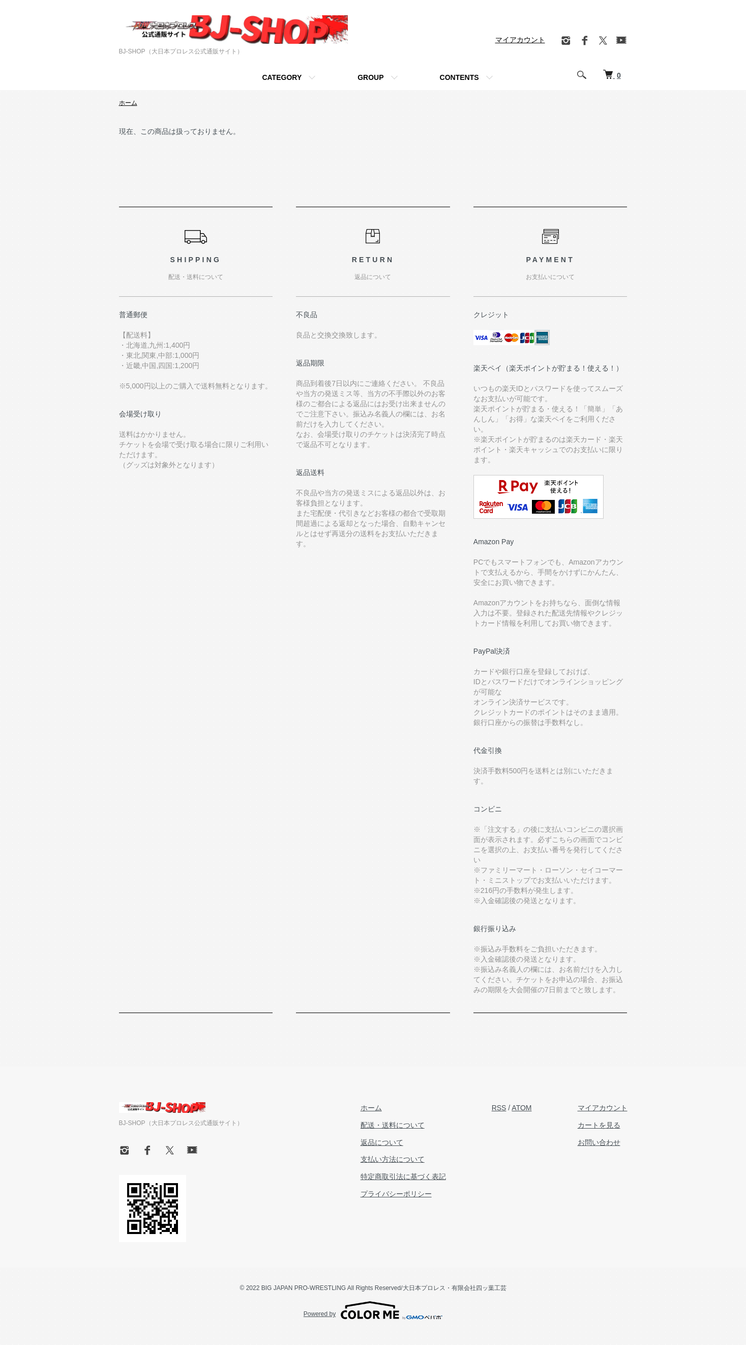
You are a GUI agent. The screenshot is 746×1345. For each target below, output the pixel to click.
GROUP (370, 77)
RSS (499, 1108)
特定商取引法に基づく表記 (403, 1176)
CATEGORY (282, 77)
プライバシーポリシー (396, 1194)
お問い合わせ (599, 1142)
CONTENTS (459, 77)
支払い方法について (393, 1159)
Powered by (373, 1310)
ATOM (521, 1108)
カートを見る (599, 1125)
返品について (382, 1142)
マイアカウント (520, 40)
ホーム (128, 102)
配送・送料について (393, 1125)
